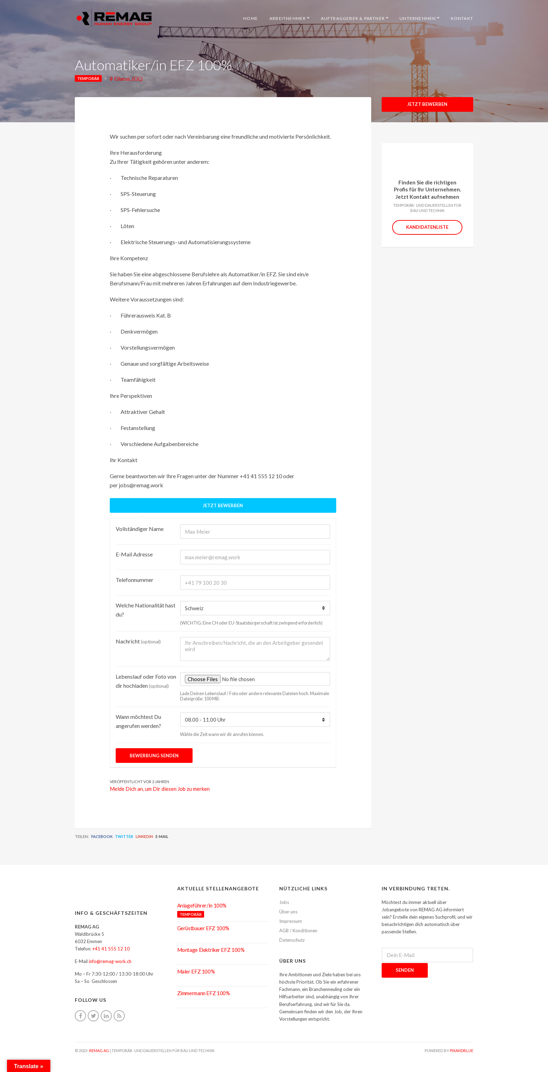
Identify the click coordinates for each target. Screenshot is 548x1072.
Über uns (288, 911)
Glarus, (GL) (128, 78)
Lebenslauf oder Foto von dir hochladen (146, 681)
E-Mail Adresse (134, 554)
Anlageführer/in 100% (202, 905)
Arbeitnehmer (287, 18)
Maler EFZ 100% (196, 971)
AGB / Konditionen (298, 930)
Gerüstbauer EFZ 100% (203, 928)
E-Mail (162, 836)
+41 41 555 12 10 (111, 948)
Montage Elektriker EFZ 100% (211, 950)
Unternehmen (417, 18)
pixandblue (461, 1050)
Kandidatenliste (427, 227)
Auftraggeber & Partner (353, 18)
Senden (405, 970)
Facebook (102, 836)
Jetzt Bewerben (427, 104)
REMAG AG (99, 1050)
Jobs (284, 902)
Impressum (290, 921)
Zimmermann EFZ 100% (203, 993)
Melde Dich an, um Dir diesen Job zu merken (160, 789)
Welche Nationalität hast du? (145, 610)
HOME (250, 18)
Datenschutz (292, 940)
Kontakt (462, 18)
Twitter (124, 836)
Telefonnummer (134, 579)
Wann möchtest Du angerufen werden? (138, 721)
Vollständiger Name (140, 528)
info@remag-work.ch (110, 961)
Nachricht (138, 641)
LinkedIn (144, 836)
